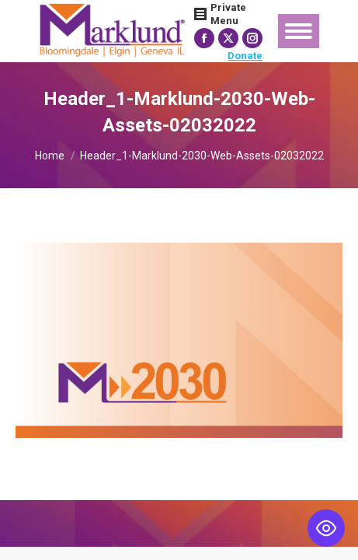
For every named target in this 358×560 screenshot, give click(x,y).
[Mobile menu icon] (298, 31)
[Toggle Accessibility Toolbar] (326, 528)
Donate (245, 55)
